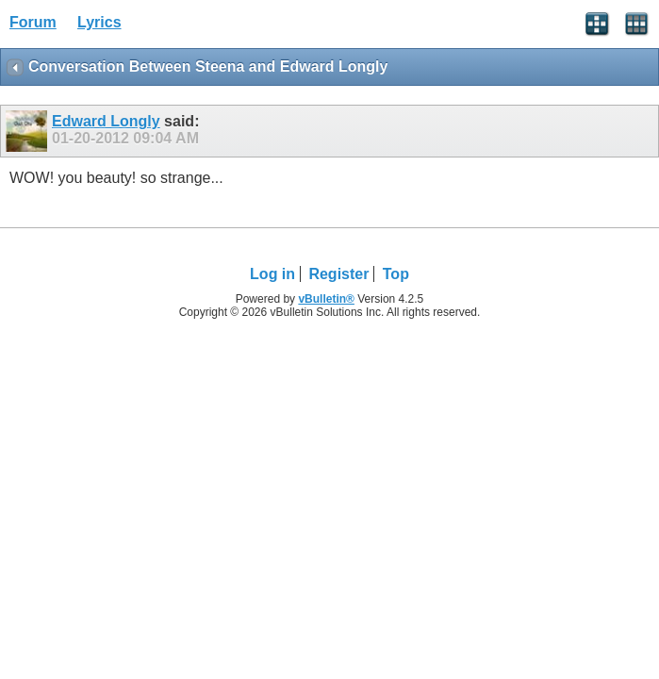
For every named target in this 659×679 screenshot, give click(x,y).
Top (396, 274)
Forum (33, 22)
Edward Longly (106, 121)
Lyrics (99, 22)
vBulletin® (326, 299)
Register (338, 274)
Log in (272, 274)
